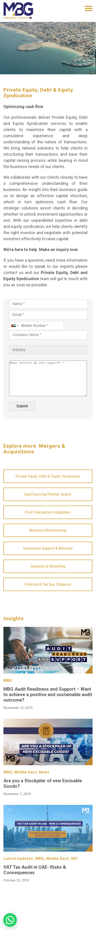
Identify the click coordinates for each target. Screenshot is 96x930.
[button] (10, 920)
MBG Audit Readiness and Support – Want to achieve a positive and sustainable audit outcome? (47, 701)
